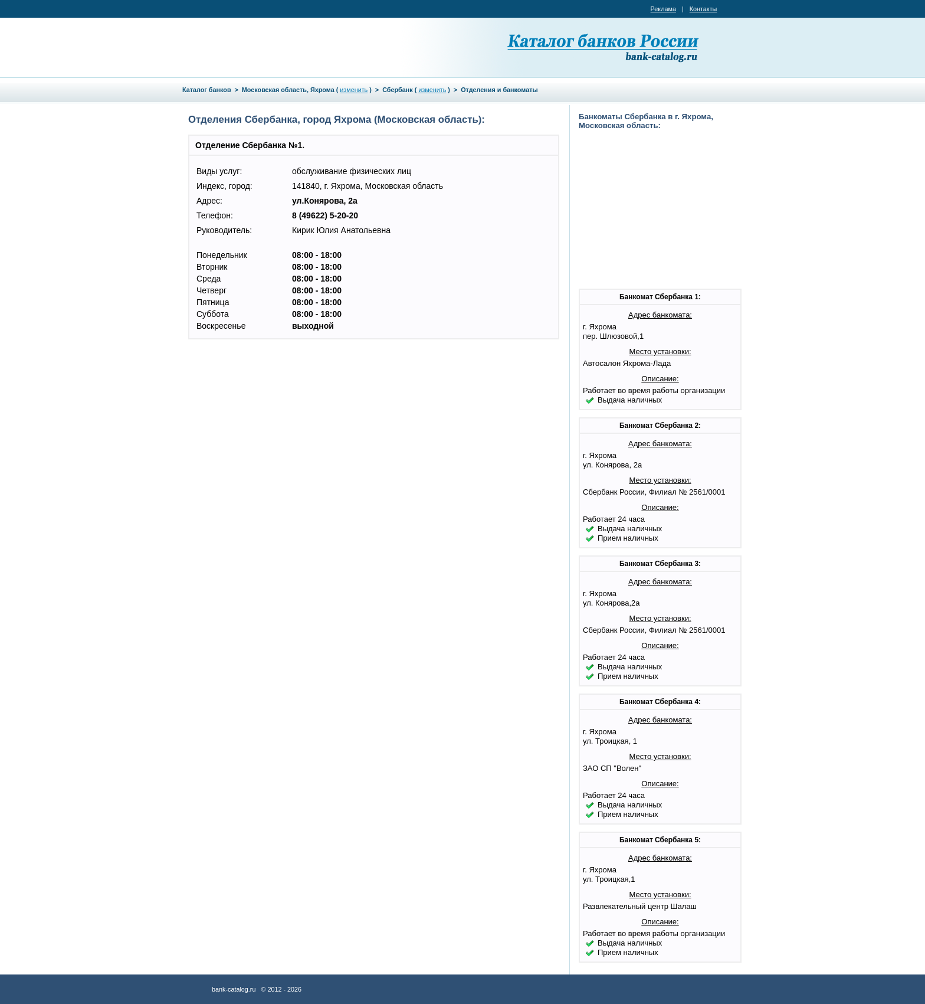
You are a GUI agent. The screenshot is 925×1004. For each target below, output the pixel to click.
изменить (354, 89)
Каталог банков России (604, 47)
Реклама (663, 8)
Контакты (703, 8)
